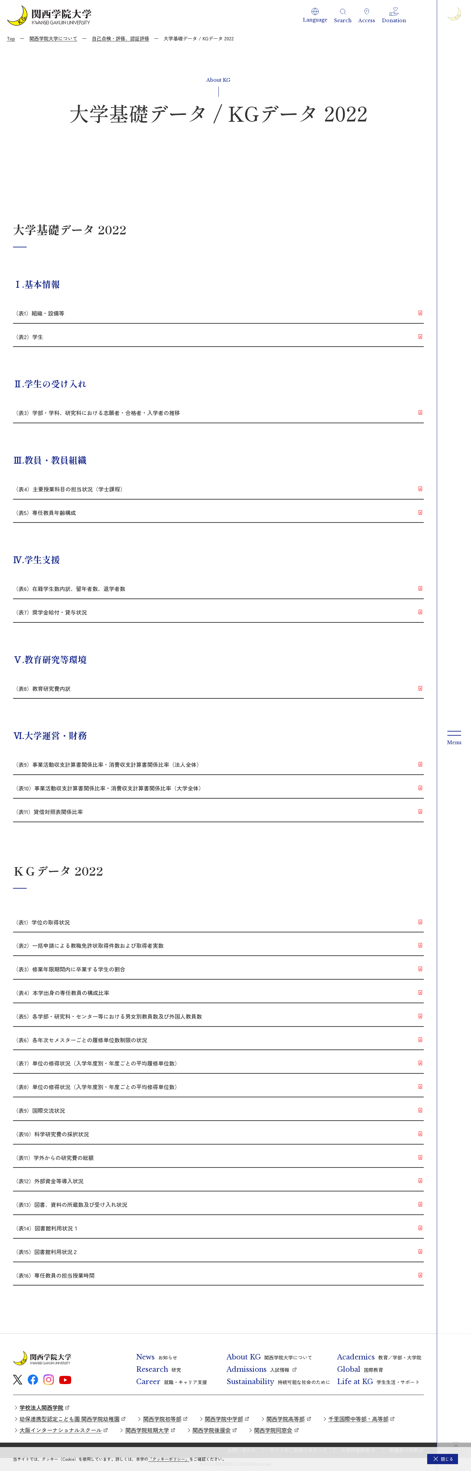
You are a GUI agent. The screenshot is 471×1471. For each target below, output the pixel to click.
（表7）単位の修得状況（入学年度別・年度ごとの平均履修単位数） (96, 1063)
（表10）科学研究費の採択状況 (51, 1134)
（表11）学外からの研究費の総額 (53, 1157)
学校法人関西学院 (41, 1407)
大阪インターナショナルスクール (61, 1430)
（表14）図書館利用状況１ (45, 1228)
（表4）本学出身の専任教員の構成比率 (61, 993)
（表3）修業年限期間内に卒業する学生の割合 (69, 969)
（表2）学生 (28, 337)
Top (11, 38)
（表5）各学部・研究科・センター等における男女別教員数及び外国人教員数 (107, 1016)
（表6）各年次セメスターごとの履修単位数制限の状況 (80, 1040)
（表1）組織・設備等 (38, 313)
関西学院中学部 (224, 1419)
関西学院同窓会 (273, 1430)
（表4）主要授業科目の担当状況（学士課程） (69, 489)
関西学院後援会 (211, 1430)
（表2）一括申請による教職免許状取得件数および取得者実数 (88, 945)
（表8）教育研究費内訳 (42, 688)
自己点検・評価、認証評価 (120, 38)
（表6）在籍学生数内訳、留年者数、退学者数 (69, 588)
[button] (315, 15)
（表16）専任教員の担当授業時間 (53, 1275)
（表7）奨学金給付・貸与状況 (50, 612)
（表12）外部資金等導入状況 (48, 1181)
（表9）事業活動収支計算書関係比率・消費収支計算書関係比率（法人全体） (107, 764)
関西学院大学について (53, 38)
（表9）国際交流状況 (39, 1110)
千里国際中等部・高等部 (358, 1419)
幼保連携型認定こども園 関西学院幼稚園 (69, 1419)
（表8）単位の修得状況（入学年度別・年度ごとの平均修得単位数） (96, 1087)
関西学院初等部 (162, 1419)
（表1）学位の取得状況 (44, 922)
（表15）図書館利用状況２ (45, 1252)
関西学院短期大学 (147, 1430)
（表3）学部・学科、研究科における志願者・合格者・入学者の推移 (96, 413)
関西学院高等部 (285, 1419)
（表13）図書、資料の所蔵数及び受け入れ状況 (70, 1204)
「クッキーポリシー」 (168, 1459)
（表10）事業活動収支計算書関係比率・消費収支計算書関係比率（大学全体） (108, 788)
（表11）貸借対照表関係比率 (48, 812)
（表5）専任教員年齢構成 (44, 512)
